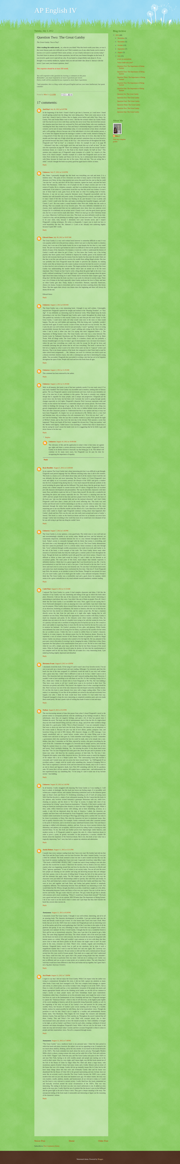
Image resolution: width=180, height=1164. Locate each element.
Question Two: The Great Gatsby (128, 108)
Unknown (46, 172)
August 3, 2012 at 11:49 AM (63, 468)
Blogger (100, 1159)
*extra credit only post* (125, 62)
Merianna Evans (49, 663)
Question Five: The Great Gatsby (128, 98)
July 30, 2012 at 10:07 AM (62, 237)
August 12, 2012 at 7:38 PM (61, 1041)
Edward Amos (48, 237)
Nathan (45, 710)
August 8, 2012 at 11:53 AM (60, 589)
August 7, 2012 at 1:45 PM (59, 531)
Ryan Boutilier (48, 468)
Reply (45, 165)
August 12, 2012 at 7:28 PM (60, 975)
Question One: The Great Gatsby (128, 112)
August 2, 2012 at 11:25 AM (59, 370)
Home (72, 1141)
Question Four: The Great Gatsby (128, 101)
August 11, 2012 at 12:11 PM (63, 850)
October (120, 45)
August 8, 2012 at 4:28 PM (64, 663)
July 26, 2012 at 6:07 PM (58, 109)
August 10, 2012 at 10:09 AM (66, 442)
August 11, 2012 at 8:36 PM (61, 913)
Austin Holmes (48, 850)
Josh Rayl (46, 109)
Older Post (103, 1141)
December (121, 38)
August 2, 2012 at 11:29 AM (59, 384)
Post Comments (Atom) (51, 1146)
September (121, 49)
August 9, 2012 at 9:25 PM (58, 710)
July (119, 56)
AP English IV (55, 10)
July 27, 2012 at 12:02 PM (59, 172)
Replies (47, 437)
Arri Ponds (47, 975)
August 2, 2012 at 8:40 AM (59, 305)
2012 (117, 35)
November (121, 42)
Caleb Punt (47, 589)
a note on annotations (124, 59)
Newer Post (39, 1141)
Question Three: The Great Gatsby (128, 105)
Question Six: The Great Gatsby (128, 94)
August (120, 52)
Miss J (117, 136)
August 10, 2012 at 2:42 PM (59, 784)
